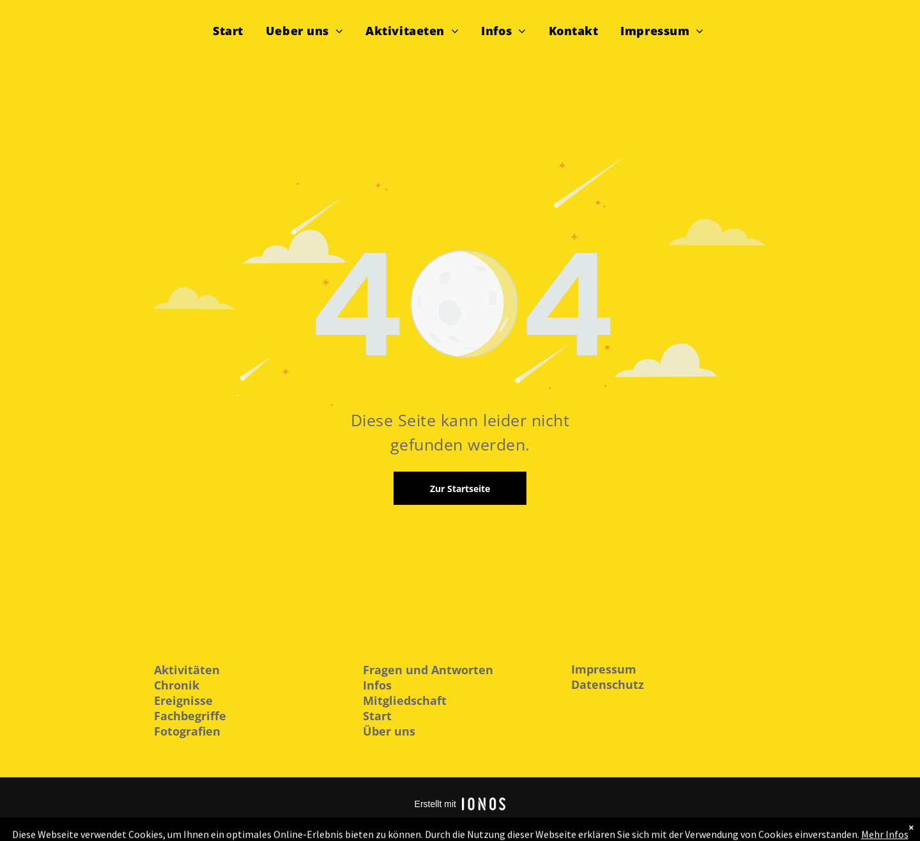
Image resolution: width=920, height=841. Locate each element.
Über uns (389, 731)
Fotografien (187, 731)
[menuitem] (232, 29)
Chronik (176, 685)
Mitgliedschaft (405, 700)
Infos (377, 685)
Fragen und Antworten (428, 669)
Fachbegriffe (190, 715)
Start (377, 715)
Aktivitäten (187, 669)
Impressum (603, 669)
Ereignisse (183, 700)
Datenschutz (607, 684)
